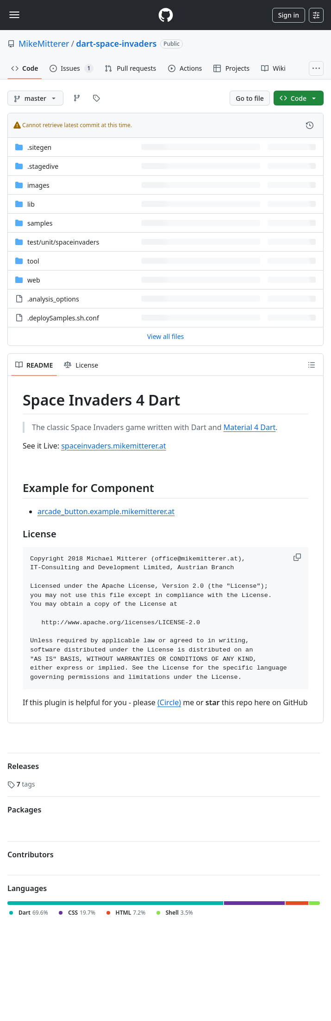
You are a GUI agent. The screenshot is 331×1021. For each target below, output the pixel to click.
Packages (24, 810)
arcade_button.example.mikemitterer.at (106, 511)
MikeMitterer (44, 43)
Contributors (30, 854)
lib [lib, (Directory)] (31, 204)
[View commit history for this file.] (310, 125)
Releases (23, 766)
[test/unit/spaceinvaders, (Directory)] (63, 242)
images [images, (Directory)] (38, 185)
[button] (298, 557)
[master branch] (35, 98)
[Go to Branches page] (77, 98)
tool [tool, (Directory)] (33, 261)
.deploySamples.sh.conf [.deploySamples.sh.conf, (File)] (63, 318)
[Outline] (311, 364)
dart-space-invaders (116, 43)
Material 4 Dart (250, 427)
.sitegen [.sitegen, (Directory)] (39, 147)
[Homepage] (165, 15)
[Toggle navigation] (14, 15)
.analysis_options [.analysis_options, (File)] (53, 299)
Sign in (288, 15)
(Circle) (169, 702)
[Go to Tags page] (96, 98)
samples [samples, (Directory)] (39, 223)
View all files (165, 336)
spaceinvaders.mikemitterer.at (113, 446)
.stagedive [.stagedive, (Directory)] (42, 166)
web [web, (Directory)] (33, 280)
